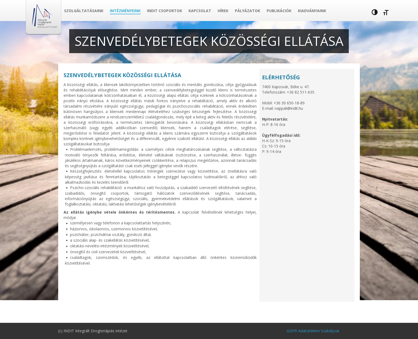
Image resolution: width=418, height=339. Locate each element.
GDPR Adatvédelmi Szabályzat (313, 330)
